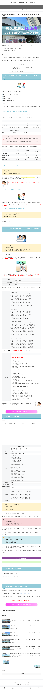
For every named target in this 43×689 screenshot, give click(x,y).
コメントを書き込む (21, 677)
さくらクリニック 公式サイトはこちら (21, 559)
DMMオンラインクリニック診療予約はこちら (23, 412)
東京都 (11, 611)
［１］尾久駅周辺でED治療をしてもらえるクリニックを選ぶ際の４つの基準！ (21, 66)
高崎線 (14, 611)
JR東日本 (3, 611)
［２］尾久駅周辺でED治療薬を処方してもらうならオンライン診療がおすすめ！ (21, 67)
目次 (20, 64)
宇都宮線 (7, 611)
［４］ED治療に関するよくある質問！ (14, 70)
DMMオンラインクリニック (10, 259)
